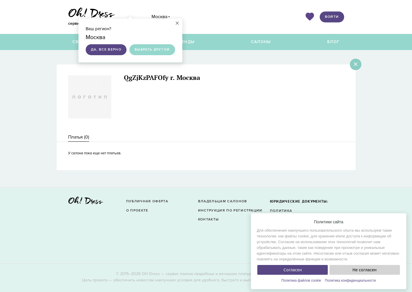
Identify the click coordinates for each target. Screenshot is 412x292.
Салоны (261, 41)
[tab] (78, 137)
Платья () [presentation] (78, 137)
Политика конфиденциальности (350, 280)
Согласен (292, 269)
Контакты (208, 219)
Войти (332, 17)
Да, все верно (106, 49)
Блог (333, 41)
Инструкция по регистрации (230, 210)
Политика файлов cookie (301, 280)
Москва (159, 17)
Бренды (185, 41)
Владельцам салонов (222, 201)
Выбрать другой (152, 49)
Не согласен (364, 269)
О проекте (137, 210)
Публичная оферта (147, 201)
